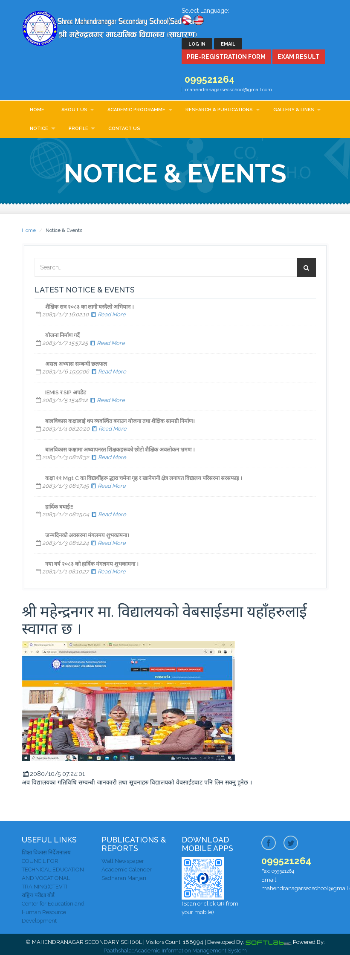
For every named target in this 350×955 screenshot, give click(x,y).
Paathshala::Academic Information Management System (175, 950)
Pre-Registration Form (226, 56)
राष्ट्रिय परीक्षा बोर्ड (38, 895)
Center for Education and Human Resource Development (53, 912)
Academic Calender (126, 869)
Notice (39, 128)
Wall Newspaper (122, 861)
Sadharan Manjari (123, 878)
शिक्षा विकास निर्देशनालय (46, 852)
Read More (108, 314)
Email (228, 44)
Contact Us (124, 128)
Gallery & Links (293, 110)
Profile (78, 128)
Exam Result (299, 56)
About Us (74, 110)
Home (37, 110)
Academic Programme (136, 110)
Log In (196, 44)
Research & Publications (219, 110)
